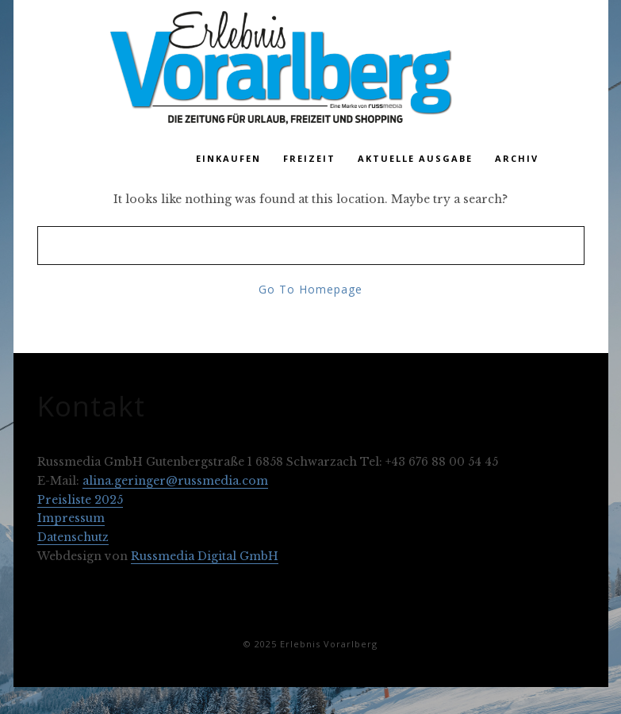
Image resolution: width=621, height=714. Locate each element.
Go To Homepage (310, 289)
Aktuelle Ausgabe (415, 158)
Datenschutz (73, 537)
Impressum (71, 518)
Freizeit (309, 158)
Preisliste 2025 (80, 500)
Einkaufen (228, 158)
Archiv (517, 158)
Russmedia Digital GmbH (204, 556)
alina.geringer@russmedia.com (175, 481)
